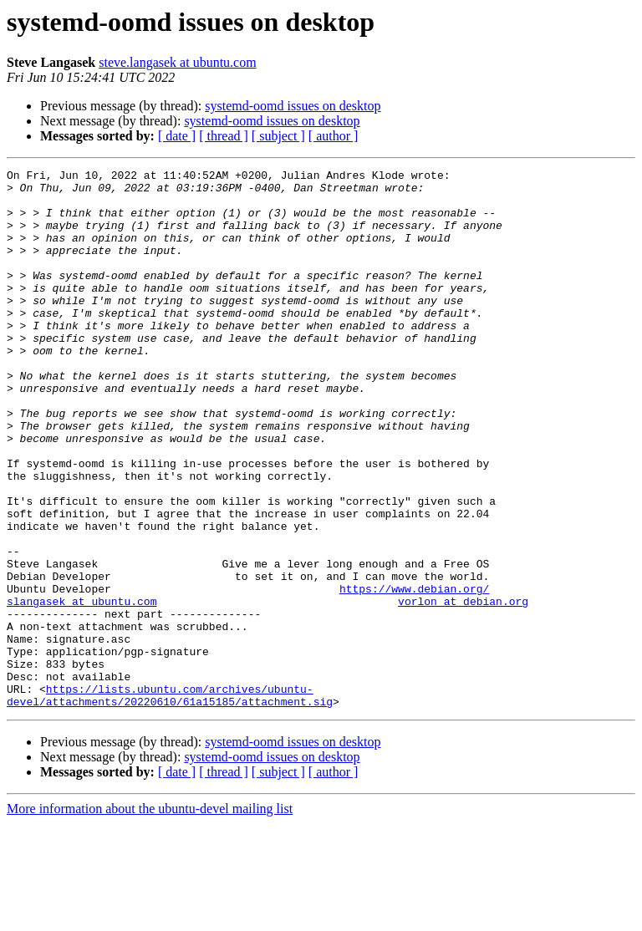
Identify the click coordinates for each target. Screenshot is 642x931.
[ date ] (177, 136)
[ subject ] (278, 136)
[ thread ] (223, 136)
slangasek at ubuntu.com (81, 688)
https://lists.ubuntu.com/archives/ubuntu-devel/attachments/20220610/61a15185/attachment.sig (170, 801)
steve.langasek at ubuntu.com (177, 62)
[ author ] (333, 136)
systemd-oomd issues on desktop (292, 106)
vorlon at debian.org (463, 688)
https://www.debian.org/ (414, 673)
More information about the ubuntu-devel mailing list (150, 916)
